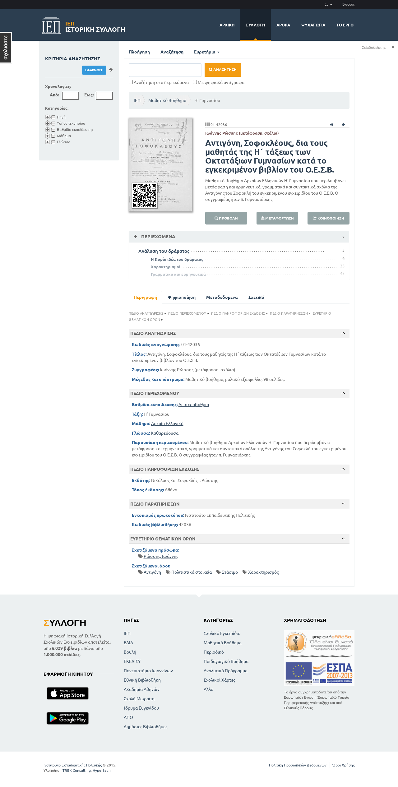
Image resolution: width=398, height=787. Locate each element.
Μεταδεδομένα (222, 297)
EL (328, 4)
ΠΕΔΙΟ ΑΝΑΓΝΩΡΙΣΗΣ (146, 313)
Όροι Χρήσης (343, 765)
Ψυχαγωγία (313, 25)
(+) (388, 47)
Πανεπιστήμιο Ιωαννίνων (148, 670)
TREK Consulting (76, 770)
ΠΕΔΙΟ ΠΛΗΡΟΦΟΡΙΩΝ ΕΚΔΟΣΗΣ (238, 313)
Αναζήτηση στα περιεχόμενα (159, 82)
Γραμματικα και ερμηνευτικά (178, 274)
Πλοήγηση (139, 51)
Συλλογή (255, 25)
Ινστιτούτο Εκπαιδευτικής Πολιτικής (73, 765)
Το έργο (345, 25)
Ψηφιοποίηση (182, 297)
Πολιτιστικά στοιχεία (191, 572)
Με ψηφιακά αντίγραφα (218, 82)
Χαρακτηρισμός (263, 572)
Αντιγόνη (152, 572)
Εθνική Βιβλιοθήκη (142, 680)
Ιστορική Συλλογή (95, 25)
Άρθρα (283, 25)
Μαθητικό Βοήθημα (167, 100)
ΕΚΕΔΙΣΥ (132, 661)
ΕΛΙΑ (128, 642)
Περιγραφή (145, 297)
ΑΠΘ (128, 717)
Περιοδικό (214, 652)
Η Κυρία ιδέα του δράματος (177, 259)
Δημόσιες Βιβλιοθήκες (145, 726)
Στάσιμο (230, 572)
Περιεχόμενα (157, 236)
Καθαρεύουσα (164, 433)
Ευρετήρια (207, 51)
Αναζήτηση (171, 51)
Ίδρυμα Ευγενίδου (141, 708)
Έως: (89, 94)
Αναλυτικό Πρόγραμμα (226, 670)
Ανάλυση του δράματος (164, 251)
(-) (392, 47)
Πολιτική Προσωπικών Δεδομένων (297, 765)
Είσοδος (348, 4)
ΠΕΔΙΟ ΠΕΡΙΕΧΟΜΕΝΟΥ (187, 313)
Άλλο (208, 689)
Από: (54, 94)
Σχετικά (256, 297)
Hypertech (102, 770)
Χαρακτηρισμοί (165, 267)
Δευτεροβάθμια (193, 404)
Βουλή (130, 652)
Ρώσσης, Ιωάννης (161, 556)
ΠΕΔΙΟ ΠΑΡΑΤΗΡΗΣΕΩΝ (289, 313)
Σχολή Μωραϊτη (139, 698)
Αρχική (227, 25)
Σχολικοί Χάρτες (219, 680)
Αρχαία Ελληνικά (167, 423)
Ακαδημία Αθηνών (142, 689)
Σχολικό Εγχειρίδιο (222, 633)
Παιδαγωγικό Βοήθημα (226, 661)
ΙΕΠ (137, 100)
